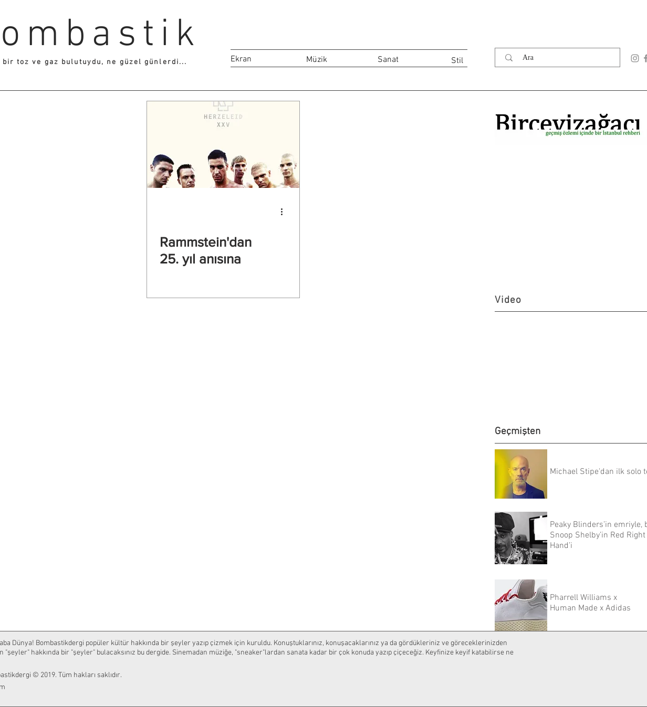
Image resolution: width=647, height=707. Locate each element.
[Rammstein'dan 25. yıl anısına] (223, 144)
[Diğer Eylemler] (285, 211)
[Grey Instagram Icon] (635, 58)
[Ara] (560, 57)
